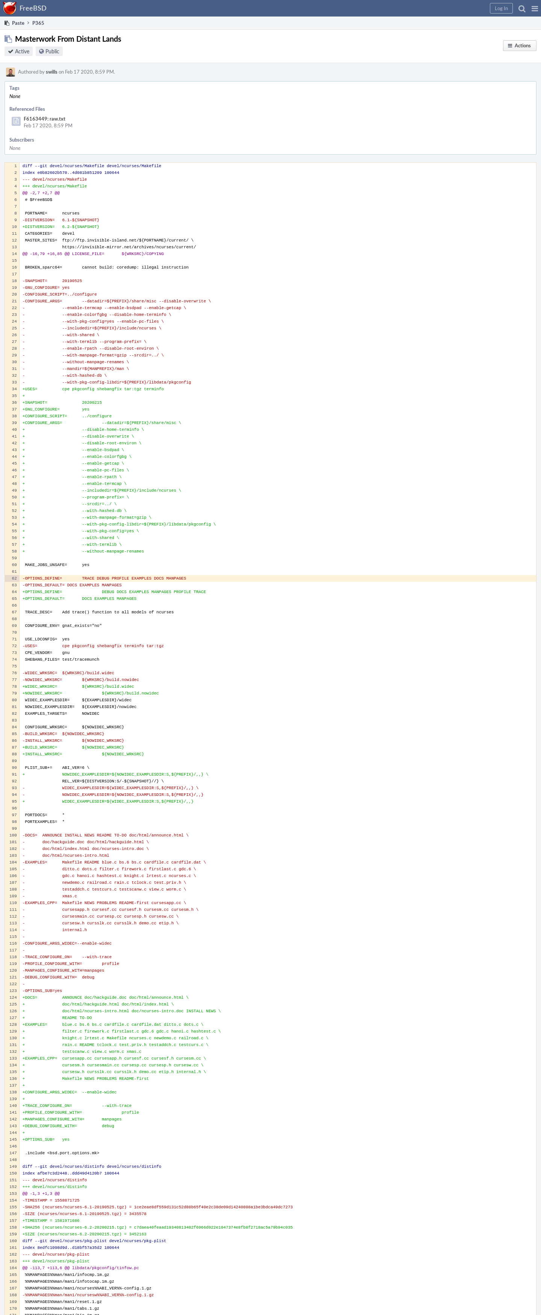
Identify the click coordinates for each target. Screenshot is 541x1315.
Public (52, 51)
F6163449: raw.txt (44, 118)
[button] (535, 8)
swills (51, 71)
